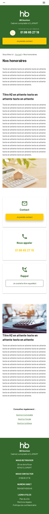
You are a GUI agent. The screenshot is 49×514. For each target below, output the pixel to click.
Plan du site (24, 499)
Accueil (18, 54)
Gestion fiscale (24, 419)
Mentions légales (24, 502)
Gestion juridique (24, 423)
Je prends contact (25, 41)
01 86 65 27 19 (29, 32)
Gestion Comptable (24, 415)
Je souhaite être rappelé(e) (24, 283)
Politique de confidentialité (24, 505)
